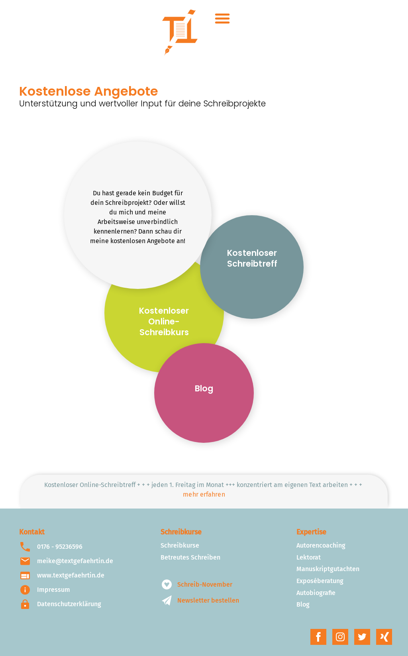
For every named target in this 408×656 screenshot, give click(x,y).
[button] (222, 18)
